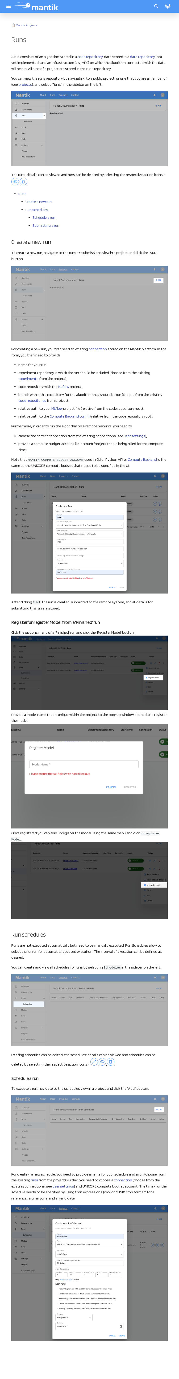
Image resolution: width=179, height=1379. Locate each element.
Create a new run (38, 201)
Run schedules (36, 209)
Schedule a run (44, 217)
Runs (22, 193)
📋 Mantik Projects (24, 25)
